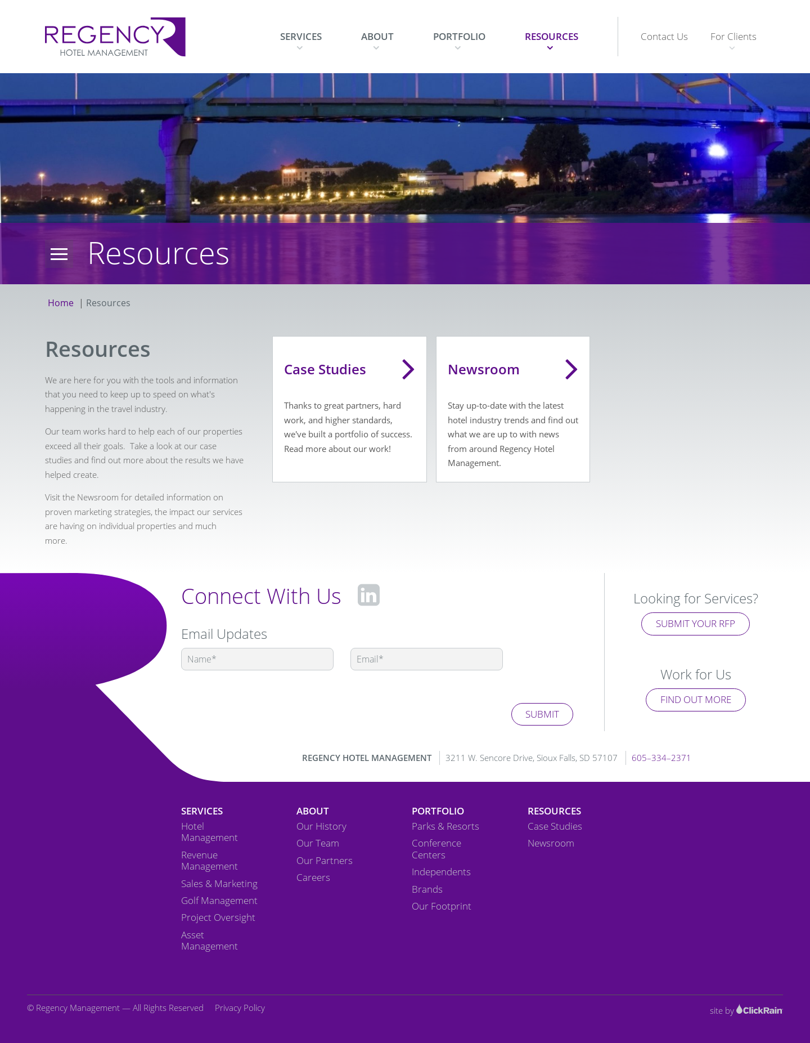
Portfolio (459, 36)
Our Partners (324, 860)
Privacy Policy (240, 1007)
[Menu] (59, 254)
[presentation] (266, 704)
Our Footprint (441, 906)
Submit (542, 714)
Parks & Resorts (445, 826)
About (377, 36)
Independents (441, 872)
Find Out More (695, 699)
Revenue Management (209, 860)
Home (61, 303)
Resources (551, 36)
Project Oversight (218, 917)
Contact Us (664, 36)
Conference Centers (436, 849)
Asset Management (209, 940)
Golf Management (219, 900)
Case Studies (555, 826)
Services (301, 36)
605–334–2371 (661, 757)
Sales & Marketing (219, 883)
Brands (427, 889)
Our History (321, 826)
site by (746, 1010)
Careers (313, 877)
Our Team (317, 843)
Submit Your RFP (695, 623)
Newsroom (551, 843)
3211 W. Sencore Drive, (532, 757)
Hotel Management (209, 832)
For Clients (733, 36)
